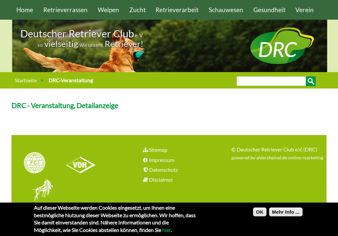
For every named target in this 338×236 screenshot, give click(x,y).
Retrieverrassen (65, 9)
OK (260, 214)
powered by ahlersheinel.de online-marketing (277, 157)
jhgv (40, 190)
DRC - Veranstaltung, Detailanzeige (64, 105)
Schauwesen (226, 9)
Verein (304, 9)
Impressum (158, 160)
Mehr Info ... (286, 214)
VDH (82, 163)
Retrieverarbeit (177, 9)
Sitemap (154, 150)
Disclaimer (157, 179)
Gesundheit (269, 9)
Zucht (137, 9)
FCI (40, 163)
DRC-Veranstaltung (71, 80)
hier (166, 232)
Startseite (26, 80)
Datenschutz (160, 170)
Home (24, 9)
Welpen (108, 9)
